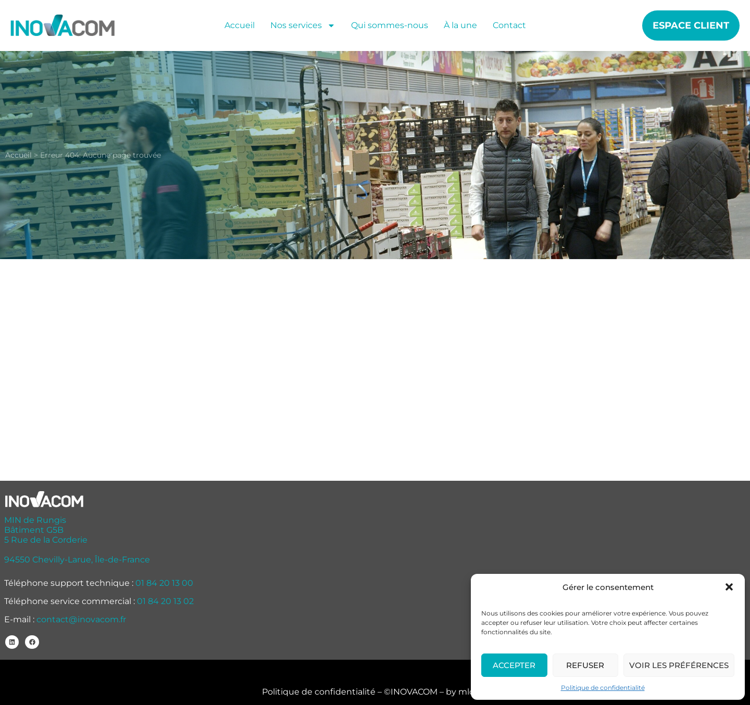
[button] (729, 587)
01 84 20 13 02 (165, 601)
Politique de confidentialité (603, 687)
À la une (460, 25)
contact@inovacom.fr (81, 619)
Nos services (302, 25)
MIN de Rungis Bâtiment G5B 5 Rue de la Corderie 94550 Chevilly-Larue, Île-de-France (77, 540)
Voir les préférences (679, 665)
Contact (509, 25)
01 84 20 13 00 (164, 583)
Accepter (514, 665)
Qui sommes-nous (389, 25)
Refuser (585, 665)
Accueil (239, 25)
